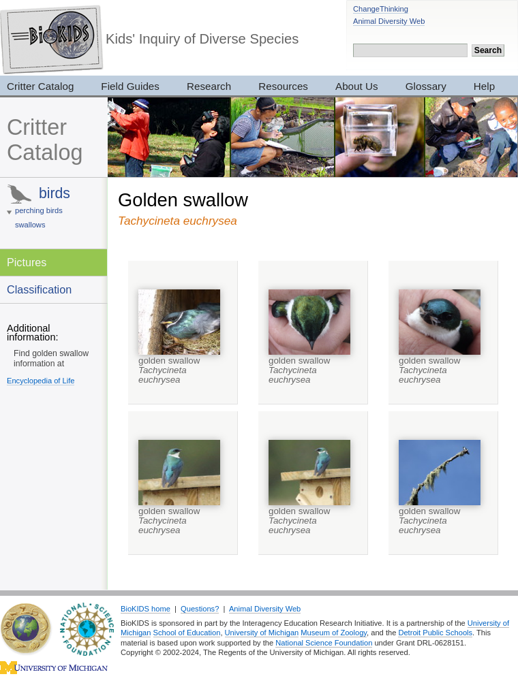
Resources (283, 86)
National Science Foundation (323, 643)
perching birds (39, 210)
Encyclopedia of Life (40, 381)
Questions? (200, 609)
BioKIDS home (145, 609)
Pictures (26, 262)
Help (484, 86)
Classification (39, 289)
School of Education (187, 632)
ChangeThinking (380, 9)
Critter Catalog (44, 140)
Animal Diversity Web (389, 21)
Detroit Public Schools (435, 632)
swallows (30, 225)
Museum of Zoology (334, 632)
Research (209, 86)
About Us (356, 86)
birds (54, 193)
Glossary (426, 86)
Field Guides (130, 86)
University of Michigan (262, 632)
